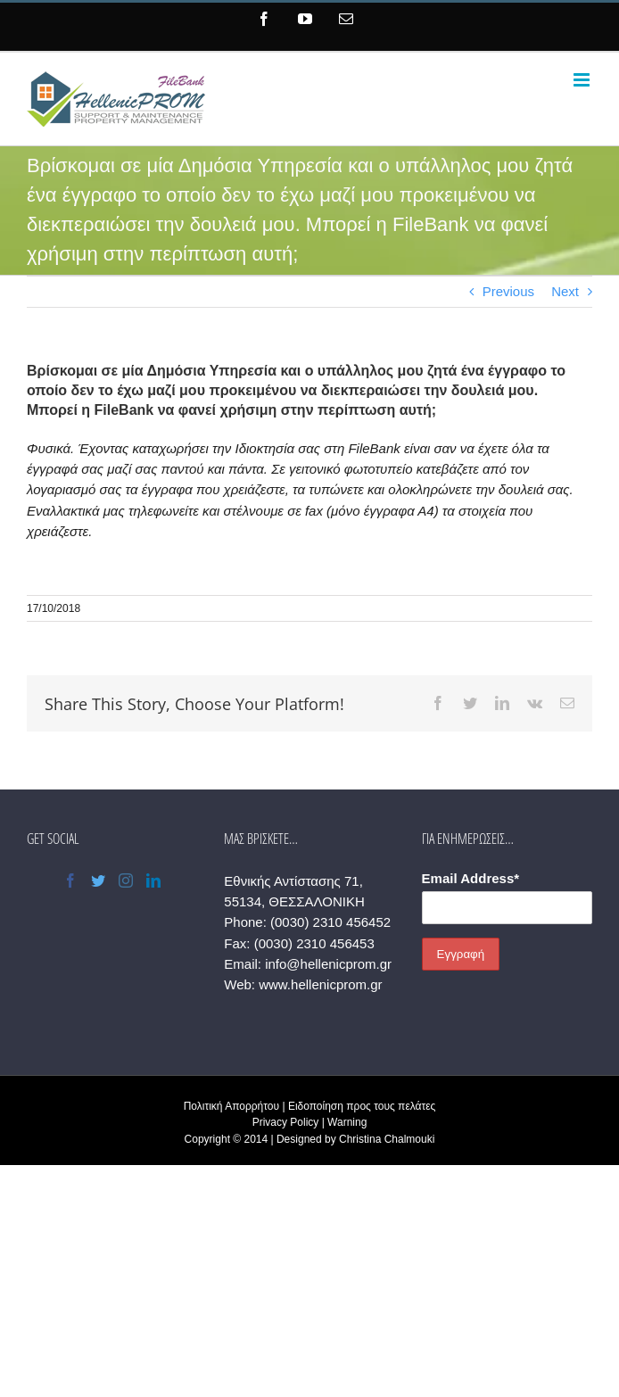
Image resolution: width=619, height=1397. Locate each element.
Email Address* (471, 878)
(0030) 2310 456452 (330, 922)
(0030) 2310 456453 (314, 943)
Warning (347, 1122)
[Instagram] (126, 880)
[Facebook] (70, 880)
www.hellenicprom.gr (320, 984)
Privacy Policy (285, 1122)
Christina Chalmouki (386, 1139)
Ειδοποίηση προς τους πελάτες (361, 1106)
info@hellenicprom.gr (328, 963)
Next (565, 291)
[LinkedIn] (153, 880)
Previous (508, 291)
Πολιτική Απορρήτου (231, 1106)
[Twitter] (98, 880)
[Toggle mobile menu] (583, 79)
